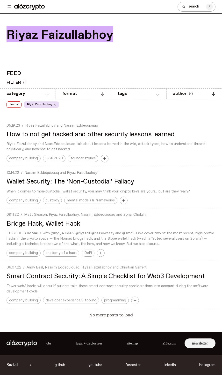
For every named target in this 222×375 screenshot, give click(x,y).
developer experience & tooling (71, 300)
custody (52, 200)
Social (12, 364)
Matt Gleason (35, 214)
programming (115, 300)
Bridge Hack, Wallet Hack (43, 223)
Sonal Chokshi (134, 214)
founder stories (83, 158)
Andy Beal (35, 267)
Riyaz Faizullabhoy (40, 125)
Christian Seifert (133, 267)
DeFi (88, 253)
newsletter (200, 343)
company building (23, 158)
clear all (14, 105)
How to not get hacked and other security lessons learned (91, 134)
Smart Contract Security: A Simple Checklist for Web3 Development (106, 276)
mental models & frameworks (91, 200)
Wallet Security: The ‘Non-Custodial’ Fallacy (70, 181)
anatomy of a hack (61, 253)
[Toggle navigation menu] (9, 7)
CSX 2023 (54, 158)
